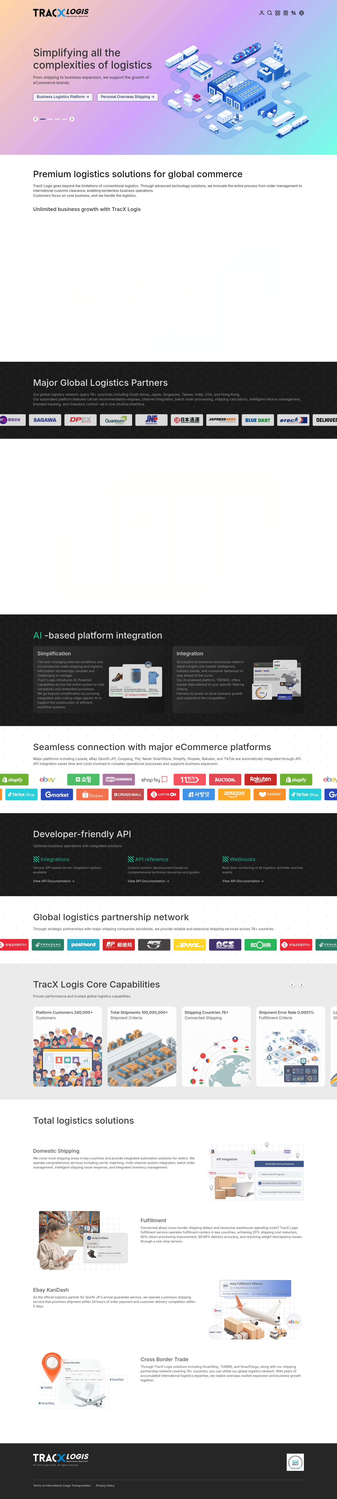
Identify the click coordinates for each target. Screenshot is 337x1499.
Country (301, 13)
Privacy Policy (105, 1485)
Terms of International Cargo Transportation (62, 1485)
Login (261, 13)
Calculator (285, 13)
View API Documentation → (54, 890)
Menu (278, 13)
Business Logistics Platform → (63, 97)
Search (270, 13)
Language (293, 13)
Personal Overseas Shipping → (127, 97)
